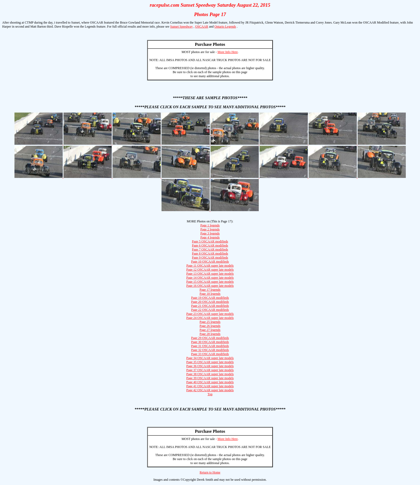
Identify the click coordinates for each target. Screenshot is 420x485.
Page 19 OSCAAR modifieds (210, 298)
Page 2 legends (210, 229)
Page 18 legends (210, 294)
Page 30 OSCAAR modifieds (210, 342)
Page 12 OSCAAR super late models (210, 269)
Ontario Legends (225, 26)
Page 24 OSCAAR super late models (210, 318)
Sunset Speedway (181, 26)
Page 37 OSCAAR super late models (210, 370)
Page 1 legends (210, 225)
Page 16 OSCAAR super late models (210, 286)
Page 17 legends (210, 290)
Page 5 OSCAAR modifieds (210, 241)
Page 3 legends (210, 233)
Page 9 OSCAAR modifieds (210, 257)
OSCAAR (201, 26)
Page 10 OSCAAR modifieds (210, 261)
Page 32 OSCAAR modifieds (210, 350)
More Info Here (228, 52)
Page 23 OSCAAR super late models (210, 314)
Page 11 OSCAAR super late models (210, 265)
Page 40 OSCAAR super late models (210, 382)
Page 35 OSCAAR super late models (210, 362)
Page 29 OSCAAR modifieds (210, 338)
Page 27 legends (210, 330)
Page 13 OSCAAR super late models (210, 273)
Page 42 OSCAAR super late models (210, 390)
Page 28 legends (210, 334)
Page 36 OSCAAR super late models (210, 366)
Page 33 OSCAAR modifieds (210, 354)
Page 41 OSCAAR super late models (210, 386)
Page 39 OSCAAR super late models (210, 378)
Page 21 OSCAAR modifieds (210, 306)
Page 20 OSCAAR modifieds (210, 302)
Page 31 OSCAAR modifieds (210, 346)
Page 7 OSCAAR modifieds (210, 249)
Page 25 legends (210, 322)
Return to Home (210, 472)
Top (210, 394)
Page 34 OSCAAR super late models (210, 358)
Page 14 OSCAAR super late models (210, 277)
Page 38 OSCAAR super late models (210, 374)
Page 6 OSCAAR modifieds (210, 245)
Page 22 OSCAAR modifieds (210, 310)
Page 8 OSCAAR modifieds (210, 253)
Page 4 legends (210, 237)
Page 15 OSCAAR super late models (210, 281)
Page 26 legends (210, 326)
